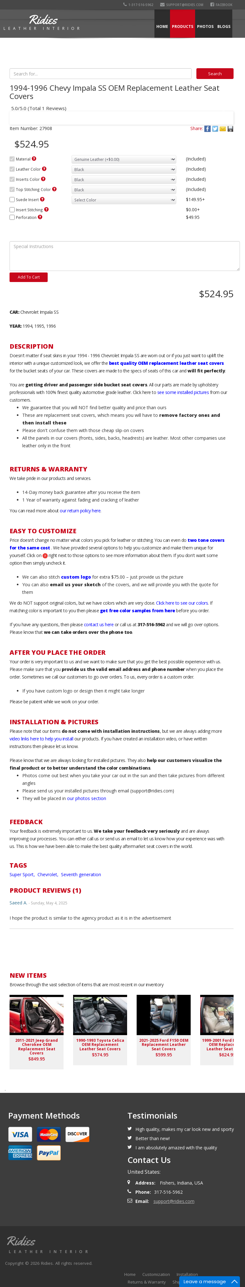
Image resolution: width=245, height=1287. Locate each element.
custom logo (76, 577)
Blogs (223, 26)
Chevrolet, (48, 874)
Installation (187, 1274)
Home (162, 26)
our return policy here (80, 511)
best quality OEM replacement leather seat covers (166, 363)
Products (182, 26)
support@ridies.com (181, 5)
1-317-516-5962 (138, 5)
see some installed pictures (183, 392)
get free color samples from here (137, 610)
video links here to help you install (41, 739)
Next (222, 114)
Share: (196, 128)
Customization (156, 1274)
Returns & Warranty (147, 1282)
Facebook (221, 5)
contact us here (99, 624)
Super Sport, (23, 874)
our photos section (86, 798)
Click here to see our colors (182, 603)
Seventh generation (81, 874)
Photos (205, 26)
